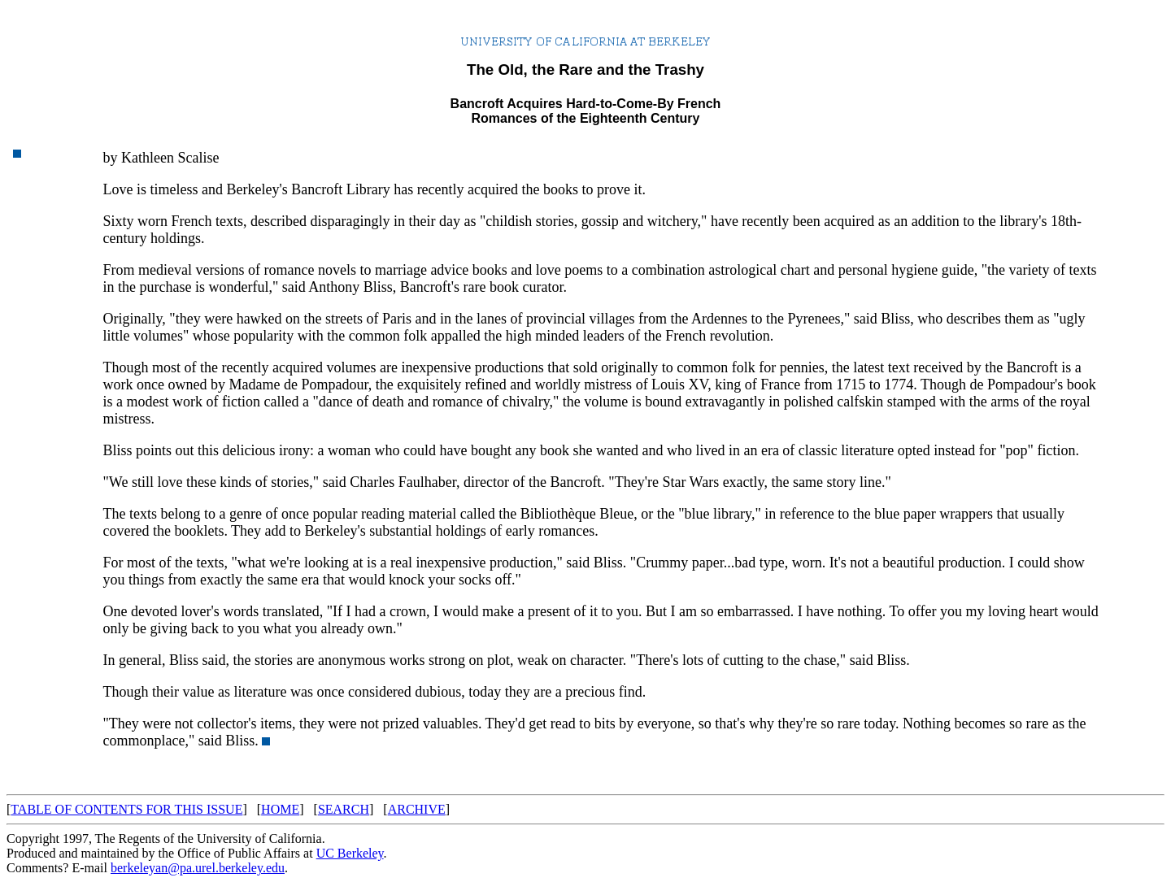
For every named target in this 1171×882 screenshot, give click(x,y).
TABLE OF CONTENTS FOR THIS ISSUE (126, 809)
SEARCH (343, 809)
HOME (280, 809)
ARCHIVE (417, 809)
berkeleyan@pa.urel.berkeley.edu (198, 868)
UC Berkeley (350, 853)
